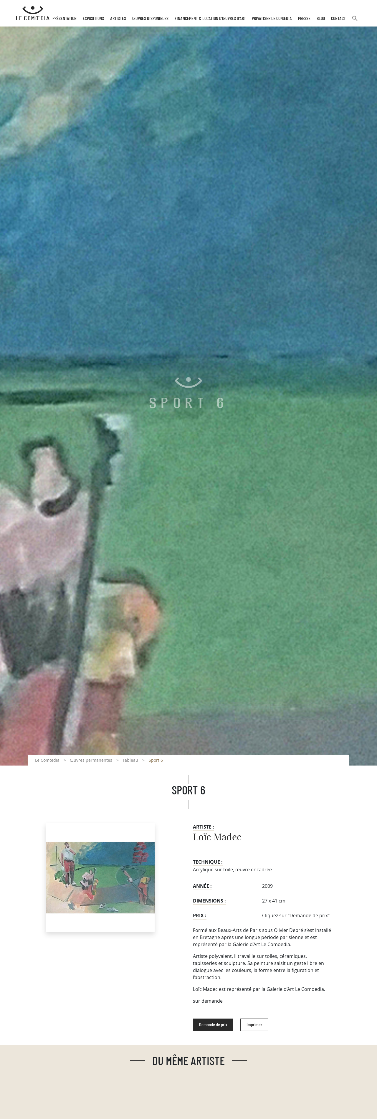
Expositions (93, 18)
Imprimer (254, 1024)
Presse (304, 18)
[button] (355, 20)
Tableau (130, 760)
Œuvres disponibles (150, 18)
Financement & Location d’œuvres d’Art (210, 18)
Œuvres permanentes (91, 760)
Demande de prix (213, 1024)
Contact (338, 18)
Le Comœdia (47, 760)
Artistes (118, 18)
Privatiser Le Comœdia (272, 18)
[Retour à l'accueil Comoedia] (32, 13)
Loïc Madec (217, 837)
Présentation (64, 18)
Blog (321, 18)
